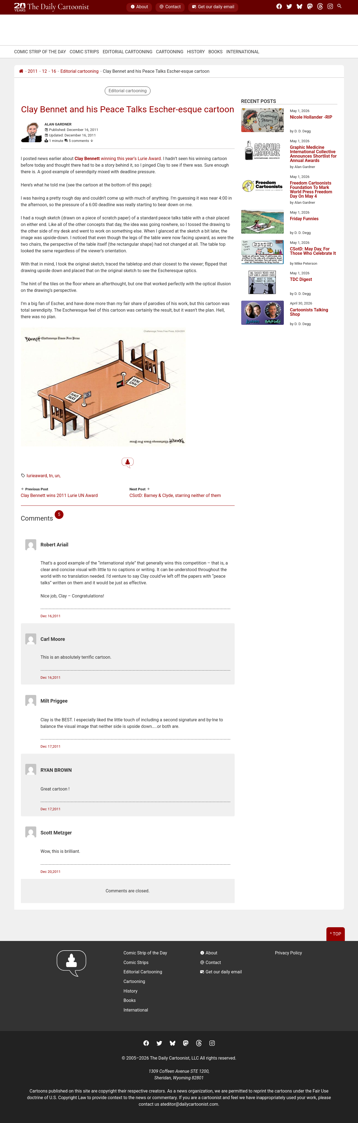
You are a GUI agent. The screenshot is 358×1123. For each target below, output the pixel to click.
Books (216, 51)
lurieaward (37, 475)
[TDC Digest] (262, 283)
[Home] (21, 71)
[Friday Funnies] (262, 223)
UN (57, 475)
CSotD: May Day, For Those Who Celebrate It (313, 251)
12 (44, 71)
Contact (170, 7)
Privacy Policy (288, 953)
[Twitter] (289, 7)
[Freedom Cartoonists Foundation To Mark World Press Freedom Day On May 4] (262, 187)
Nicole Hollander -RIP (311, 117)
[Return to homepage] (73, 986)
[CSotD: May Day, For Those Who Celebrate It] (262, 253)
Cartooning (170, 51)
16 (53, 71)
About (139, 7)
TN (51, 475)
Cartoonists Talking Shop (309, 312)
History (196, 51)
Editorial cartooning (79, 71)
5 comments (81, 141)
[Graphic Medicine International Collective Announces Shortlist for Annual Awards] (262, 151)
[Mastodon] (310, 7)
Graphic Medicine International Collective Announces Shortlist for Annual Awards (313, 154)
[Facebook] (279, 7)
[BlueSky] (299, 7)
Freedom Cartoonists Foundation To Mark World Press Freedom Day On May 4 (311, 190)
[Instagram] (330, 7)
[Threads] (320, 7)
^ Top (335, 934)
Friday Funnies (304, 219)
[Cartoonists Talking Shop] (262, 313)
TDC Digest (301, 279)
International (242, 51)
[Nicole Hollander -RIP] (262, 121)
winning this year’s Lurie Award (118, 158)
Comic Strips (84, 51)
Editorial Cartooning (127, 51)
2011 (33, 71)
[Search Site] (340, 7)
